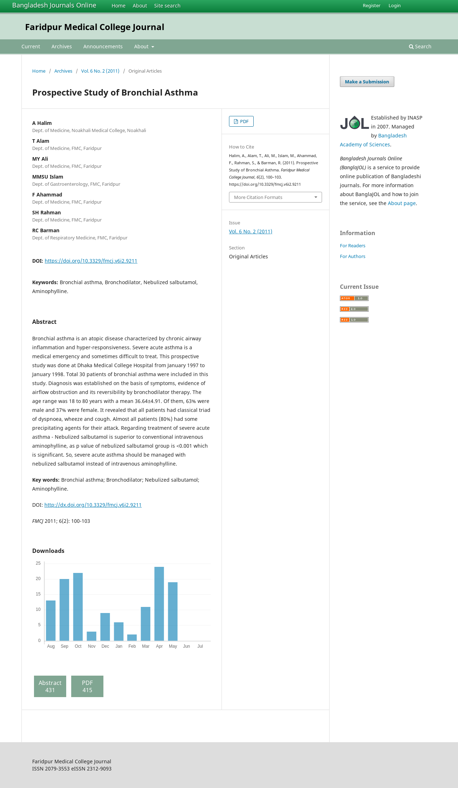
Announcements (103, 46)
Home (119, 5)
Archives (62, 46)
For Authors (352, 256)
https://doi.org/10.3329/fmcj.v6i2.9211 (91, 260)
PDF (244, 121)
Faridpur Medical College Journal (94, 27)
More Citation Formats (258, 197)
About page (402, 203)
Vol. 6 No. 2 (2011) (100, 71)
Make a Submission (367, 81)
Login (395, 5)
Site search (167, 5)
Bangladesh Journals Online (54, 5)
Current (30, 46)
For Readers (352, 245)
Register (371, 5)
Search (420, 46)
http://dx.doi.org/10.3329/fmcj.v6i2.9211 (93, 504)
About (140, 5)
